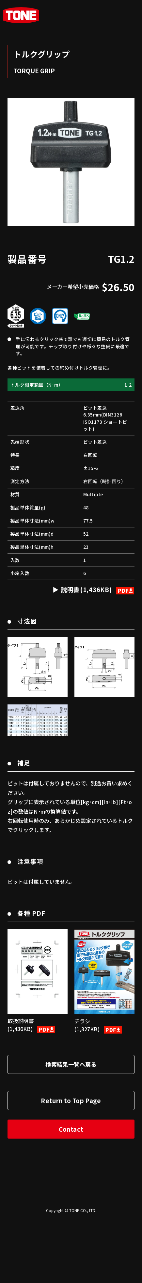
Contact (71, 1192)
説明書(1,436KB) (96, 652)
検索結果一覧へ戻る (70, 1127)
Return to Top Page (71, 1163)
